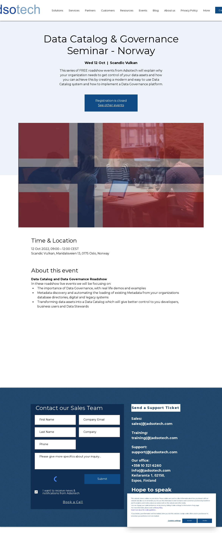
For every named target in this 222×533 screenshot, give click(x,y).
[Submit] (102, 479)
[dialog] (171, 510)
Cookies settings (174, 520)
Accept (189, 520)
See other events (111, 105)
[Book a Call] (73, 502)
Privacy (158, 508)
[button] (126, 10)
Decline (205, 520)
